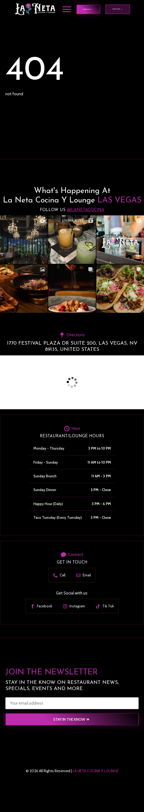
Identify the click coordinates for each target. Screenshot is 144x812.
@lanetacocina (85, 210)
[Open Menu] (66, 9)
